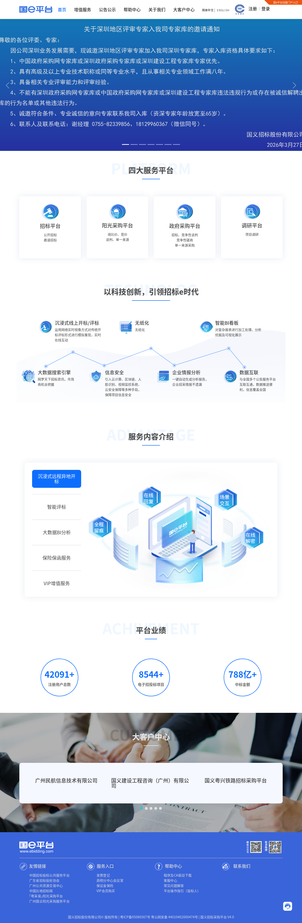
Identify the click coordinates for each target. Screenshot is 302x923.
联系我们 (241, 866)
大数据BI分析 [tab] (57, 532)
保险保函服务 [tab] (56, 557)
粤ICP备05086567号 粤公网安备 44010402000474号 (159, 917)
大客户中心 (184, 9)
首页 (62, 9)
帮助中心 (132, 9)
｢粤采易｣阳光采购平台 (46, 896)
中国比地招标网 (41, 890)
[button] (7, 85)
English (223, 10)
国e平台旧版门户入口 (285, 2)
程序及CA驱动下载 (178, 875)
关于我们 (157, 9)
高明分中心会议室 (109, 880)
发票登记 (103, 875)
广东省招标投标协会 (44, 880)
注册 (252, 8)
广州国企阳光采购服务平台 (49, 901)
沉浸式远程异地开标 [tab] (57, 479)
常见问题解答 (174, 885)
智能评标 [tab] (56, 506)
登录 (265, 8)
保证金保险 (104, 885)
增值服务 (82, 9)
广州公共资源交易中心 (46, 885)
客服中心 (170, 880)
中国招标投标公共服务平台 (49, 875)
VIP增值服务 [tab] (57, 583)
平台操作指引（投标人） (182, 890)
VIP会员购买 (105, 890)
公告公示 (107, 9)
